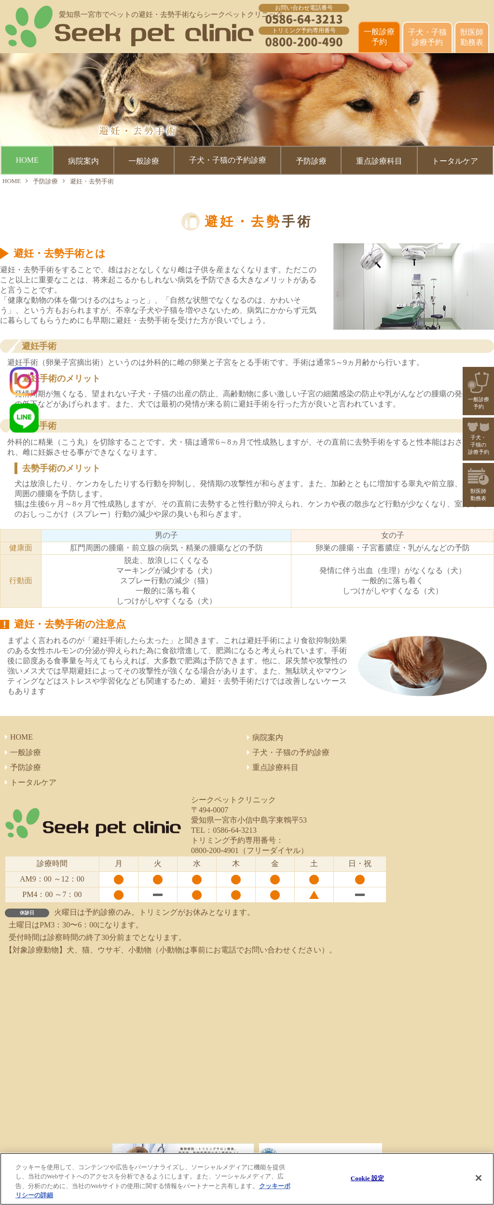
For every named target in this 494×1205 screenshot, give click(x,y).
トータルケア (30, 782)
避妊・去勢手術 (92, 181)
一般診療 (23, 752)
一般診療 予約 (379, 37)
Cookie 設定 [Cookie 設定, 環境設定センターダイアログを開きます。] (367, 1178)
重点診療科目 (273, 767)
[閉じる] (478, 1178)
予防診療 (45, 181)
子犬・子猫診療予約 (427, 37)
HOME (27, 160)
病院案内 (265, 737)
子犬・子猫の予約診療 (227, 160)
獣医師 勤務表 (471, 37)
